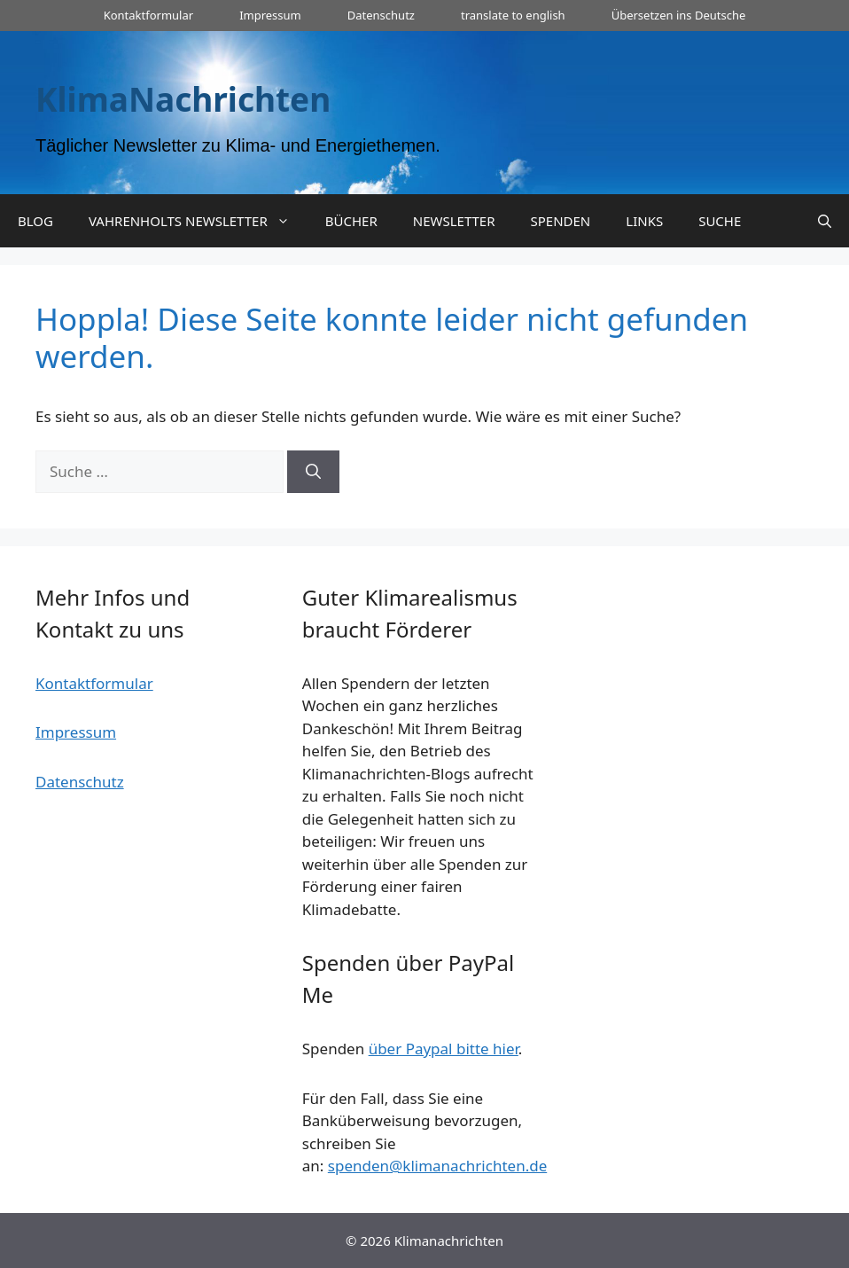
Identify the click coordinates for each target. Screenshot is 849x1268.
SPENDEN (561, 221)
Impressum (270, 15)
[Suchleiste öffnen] (824, 220)
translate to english (513, 15)
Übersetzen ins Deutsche (678, 15)
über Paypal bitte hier (443, 1048)
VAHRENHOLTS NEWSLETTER (198, 220)
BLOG (35, 221)
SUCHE (719, 221)
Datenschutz (381, 15)
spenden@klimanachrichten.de (437, 1165)
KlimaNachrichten (183, 98)
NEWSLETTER (454, 221)
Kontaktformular (148, 15)
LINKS (644, 221)
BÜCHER (351, 221)
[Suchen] (313, 471)
